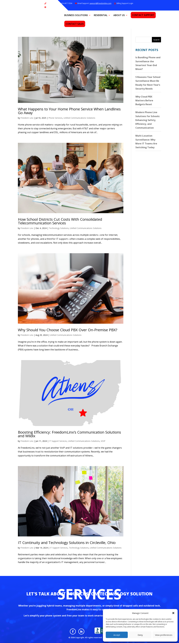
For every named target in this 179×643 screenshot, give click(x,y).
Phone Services (55, 118)
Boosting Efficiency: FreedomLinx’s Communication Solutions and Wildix (69, 434)
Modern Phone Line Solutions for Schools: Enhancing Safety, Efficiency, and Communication (147, 120)
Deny (140, 634)
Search (156, 39)
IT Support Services (58, 441)
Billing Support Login (125, 3)
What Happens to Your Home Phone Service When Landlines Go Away (69, 110)
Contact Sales (75, 23)
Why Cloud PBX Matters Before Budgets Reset (144, 100)
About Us (119, 15)
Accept (116, 634)
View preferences (163, 634)
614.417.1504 (66, 3)
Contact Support (143, 15)
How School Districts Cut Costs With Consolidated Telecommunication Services (60, 221)
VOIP (103, 441)
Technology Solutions (59, 228)
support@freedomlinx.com (100, 3)
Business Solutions (76, 15)
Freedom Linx (27, 118)
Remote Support (53, 7)
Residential (100, 15)
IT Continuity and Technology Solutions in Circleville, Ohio (67, 542)
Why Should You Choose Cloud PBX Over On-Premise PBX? (67, 329)
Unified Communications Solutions (79, 118)
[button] (173, 613)
